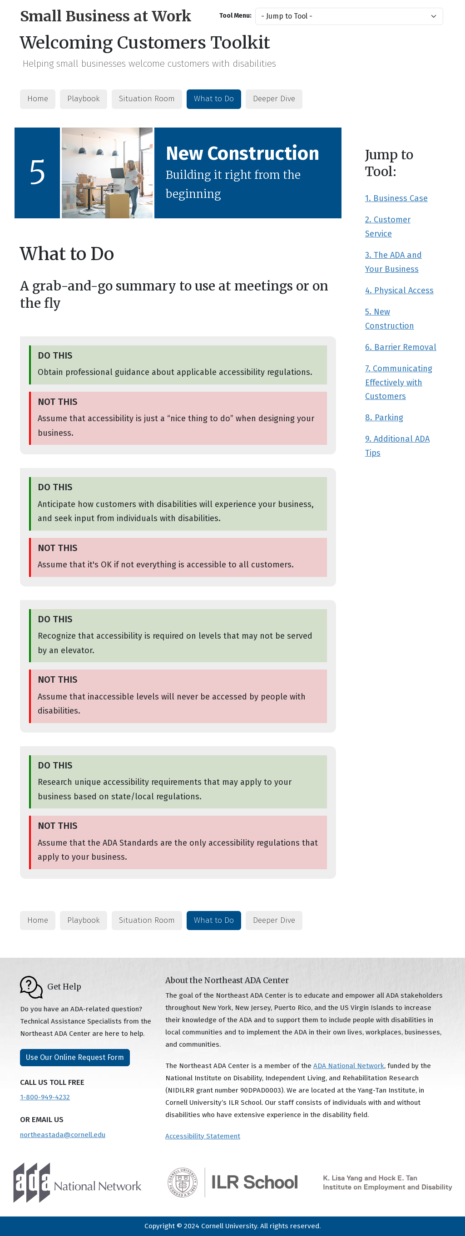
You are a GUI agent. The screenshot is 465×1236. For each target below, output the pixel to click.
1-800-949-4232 (45, 1097)
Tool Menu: (235, 16)
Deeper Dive (274, 98)
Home (37, 98)
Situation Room (147, 98)
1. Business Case (396, 198)
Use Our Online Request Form (75, 1057)
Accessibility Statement (202, 1136)
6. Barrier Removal (400, 347)
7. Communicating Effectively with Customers (398, 383)
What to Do (214, 98)
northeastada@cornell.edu (62, 1135)
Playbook (83, 98)
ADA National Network (348, 1066)
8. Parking (384, 418)
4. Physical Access (399, 290)
